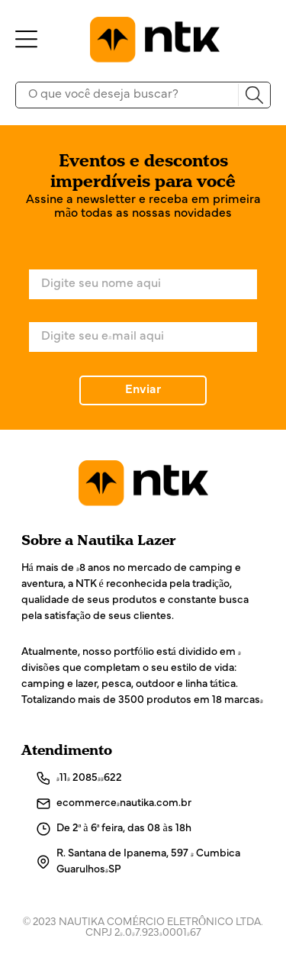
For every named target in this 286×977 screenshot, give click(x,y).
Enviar (143, 390)
